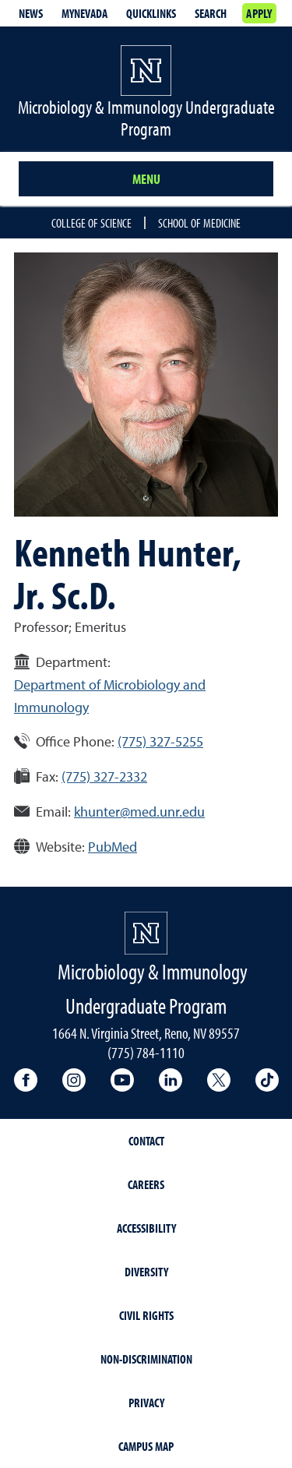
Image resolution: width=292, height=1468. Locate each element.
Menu (146, 179)
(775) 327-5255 (160, 741)
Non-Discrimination (146, 1359)
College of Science (91, 223)
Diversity (146, 1271)
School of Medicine (199, 223)
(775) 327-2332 (104, 776)
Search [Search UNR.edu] (211, 13)
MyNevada (84, 13)
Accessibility (146, 1228)
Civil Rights (146, 1315)
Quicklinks (151, 13)
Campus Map (146, 1446)
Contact (146, 1141)
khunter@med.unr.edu (139, 811)
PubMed (112, 847)
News (31, 13)
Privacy (146, 1402)
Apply (259, 13)
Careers (146, 1184)
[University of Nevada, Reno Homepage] (146, 933)
